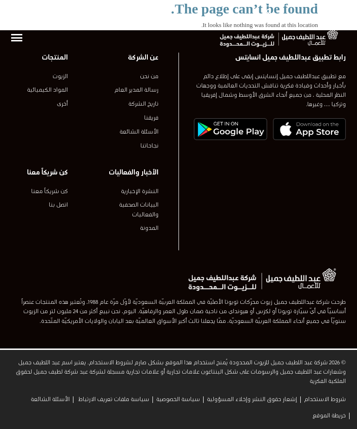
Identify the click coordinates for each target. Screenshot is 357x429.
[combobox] (304, 12)
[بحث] (269, 11)
